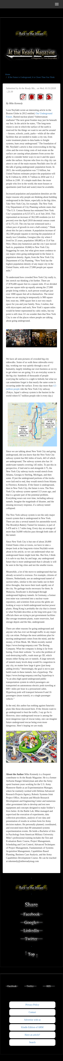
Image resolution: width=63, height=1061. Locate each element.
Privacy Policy (32, 1004)
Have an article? (32, 1035)
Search (32, 1042)
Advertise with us (32, 1020)
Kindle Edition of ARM (32, 1027)
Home (7, 74)
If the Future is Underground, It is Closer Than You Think (31, 77)
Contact (32, 1012)
